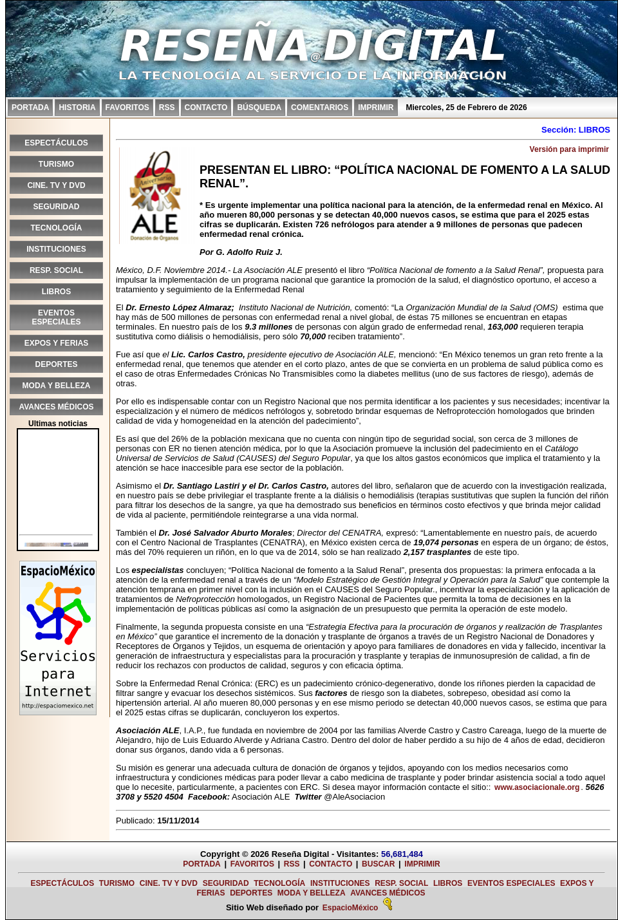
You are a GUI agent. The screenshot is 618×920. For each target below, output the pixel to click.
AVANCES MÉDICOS (56, 406)
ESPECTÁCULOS (56, 142)
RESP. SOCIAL (56, 270)
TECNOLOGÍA (56, 227)
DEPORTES (56, 364)
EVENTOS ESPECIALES (56, 317)
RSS (167, 107)
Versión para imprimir (569, 149)
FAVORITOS (127, 107)
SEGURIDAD (56, 206)
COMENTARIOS (319, 107)
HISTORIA (77, 107)
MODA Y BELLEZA (57, 385)
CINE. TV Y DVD (56, 185)
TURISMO (56, 164)
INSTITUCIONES (56, 249)
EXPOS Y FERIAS (56, 343)
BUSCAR (378, 863)
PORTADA (30, 107)
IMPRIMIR (375, 107)
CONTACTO (206, 107)
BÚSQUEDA (259, 107)
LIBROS (56, 291)
